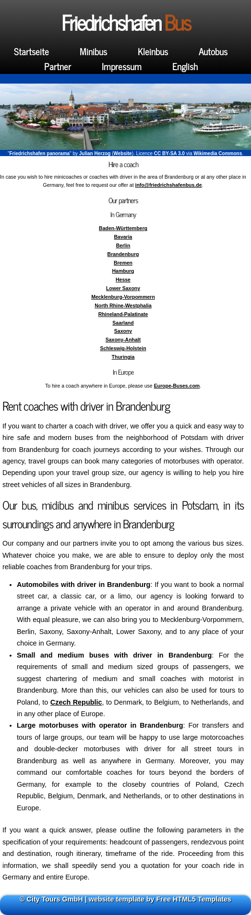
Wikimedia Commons (217, 153)
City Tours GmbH (55, 899)
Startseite (31, 51)
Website (122, 153)
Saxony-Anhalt (123, 339)
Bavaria (123, 237)
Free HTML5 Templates (193, 899)
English (185, 66)
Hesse (123, 279)
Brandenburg (123, 254)
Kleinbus (153, 51)
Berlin (123, 245)
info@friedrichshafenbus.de (168, 185)
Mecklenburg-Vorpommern (123, 297)
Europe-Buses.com (177, 386)
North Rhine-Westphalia (123, 305)
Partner (57, 66)
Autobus (213, 51)
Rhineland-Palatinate (123, 314)
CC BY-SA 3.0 (169, 153)
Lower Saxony (123, 288)
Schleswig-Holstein (123, 348)
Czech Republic (76, 702)
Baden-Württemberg (123, 228)
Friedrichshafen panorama (40, 153)
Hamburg (123, 271)
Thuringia (123, 357)
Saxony (123, 331)
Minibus (93, 51)
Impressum (122, 66)
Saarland (122, 323)
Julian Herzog (95, 153)
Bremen (123, 263)
